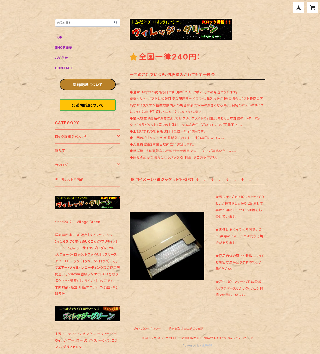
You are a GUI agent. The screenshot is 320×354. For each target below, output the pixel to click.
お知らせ (61, 58)
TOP (59, 37)
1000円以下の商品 (69, 179)
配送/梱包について (87, 105)
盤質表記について (87, 84)
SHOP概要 (63, 47)
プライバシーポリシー (147, 328)
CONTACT (64, 68)
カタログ (61, 165)
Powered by (197, 345)
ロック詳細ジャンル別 (71, 136)
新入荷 (60, 151)
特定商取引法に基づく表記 (186, 328)
